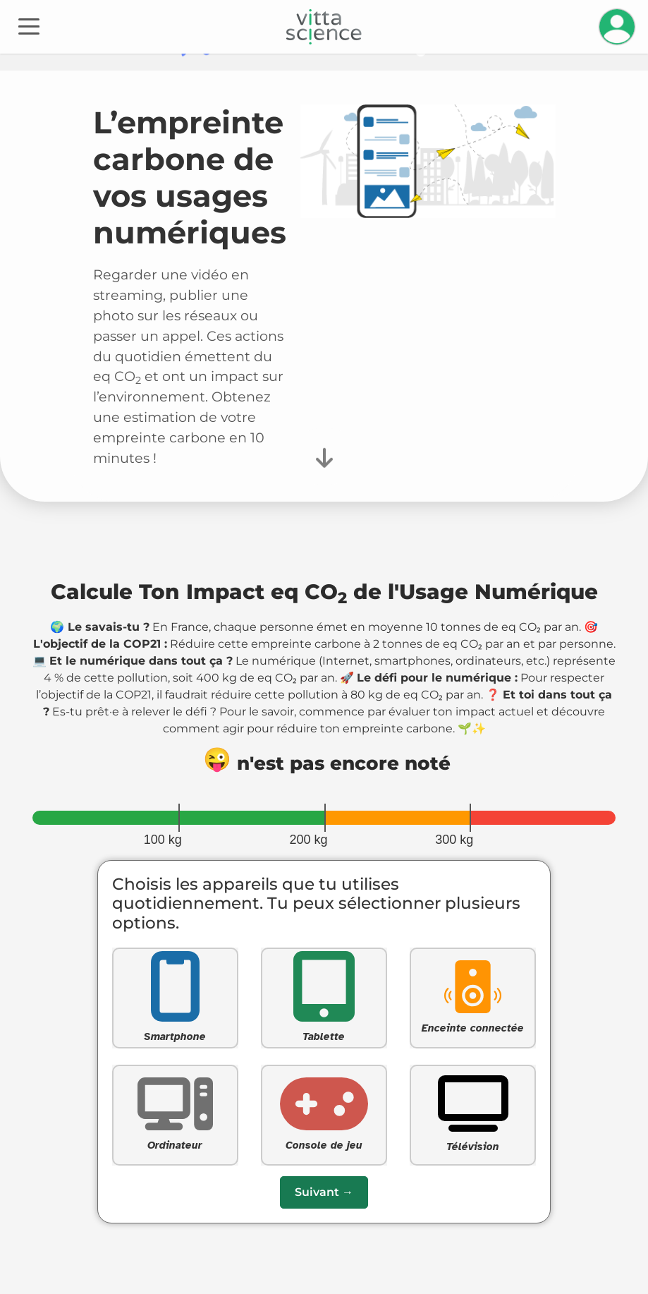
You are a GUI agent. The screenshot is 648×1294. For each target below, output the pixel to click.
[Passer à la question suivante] (324, 1192)
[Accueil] (324, 27)
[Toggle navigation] (28, 25)
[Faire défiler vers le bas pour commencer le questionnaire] (324, 456)
